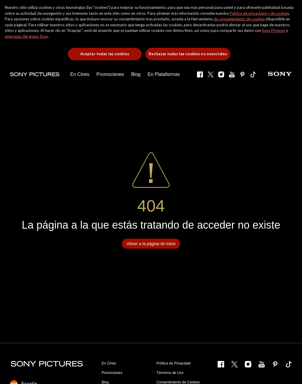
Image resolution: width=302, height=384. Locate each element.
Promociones (112, 373)
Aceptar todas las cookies (104, 53)
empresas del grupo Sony (26, 36)
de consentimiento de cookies (239, 19)
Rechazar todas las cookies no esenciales (188, 53)
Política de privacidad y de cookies (259, 13)
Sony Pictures (273, 30)
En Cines (109, 363)
